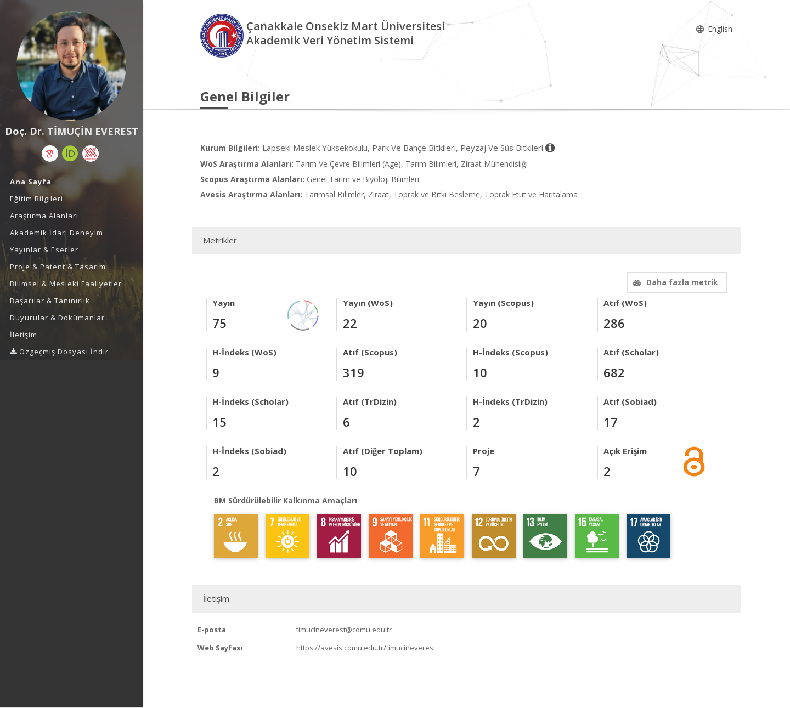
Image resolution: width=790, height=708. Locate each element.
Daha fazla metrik (674, 282)
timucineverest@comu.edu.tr (344, 630)
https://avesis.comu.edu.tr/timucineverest (366, 648)
